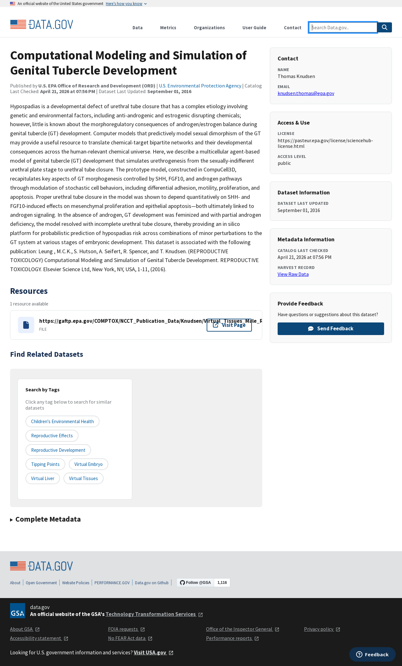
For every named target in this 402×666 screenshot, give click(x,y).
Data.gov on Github (152, 582)
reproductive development (58, 450)
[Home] (41, 24)
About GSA (25, 629)
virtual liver (42, 478)
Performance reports (232, 638)
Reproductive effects (52, 436)
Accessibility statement (39, 638)
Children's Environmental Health (62, 421)
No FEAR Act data (130, 638)
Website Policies (75, 582)
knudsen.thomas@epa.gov (306, 93)
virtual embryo (88, 464)
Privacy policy (322, 629)
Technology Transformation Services (154, 614)
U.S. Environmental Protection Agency (200, 85)
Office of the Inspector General (243, 629)
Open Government (41, 582)
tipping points (45, 464)
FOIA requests (126, 629)
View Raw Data (293, 274)
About (15, 582)
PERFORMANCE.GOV (112, 582)
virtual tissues (83, 478)
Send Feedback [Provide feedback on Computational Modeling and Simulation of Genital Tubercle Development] (330, 328)
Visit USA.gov (154, 652)
